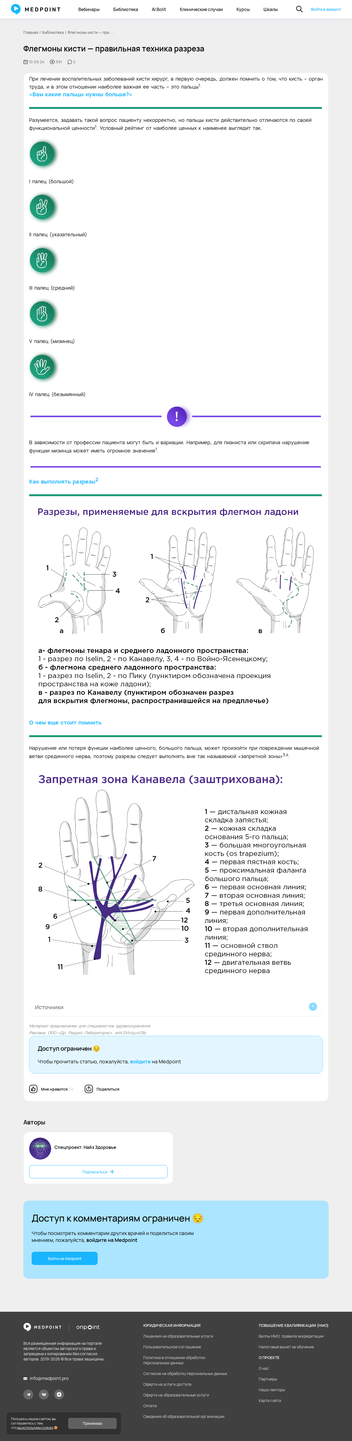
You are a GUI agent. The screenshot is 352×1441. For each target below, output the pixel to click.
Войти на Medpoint (65, 1258)
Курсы (243, 9)
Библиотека (125, 9)
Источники (49, 1007)
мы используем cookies (35, 1427)
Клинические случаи (201, 9)
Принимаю (92, 1423)
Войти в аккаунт (326, 9)
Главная (30, 32)
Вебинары (89, 9)
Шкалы (270, 9)
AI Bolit (159, 9)
